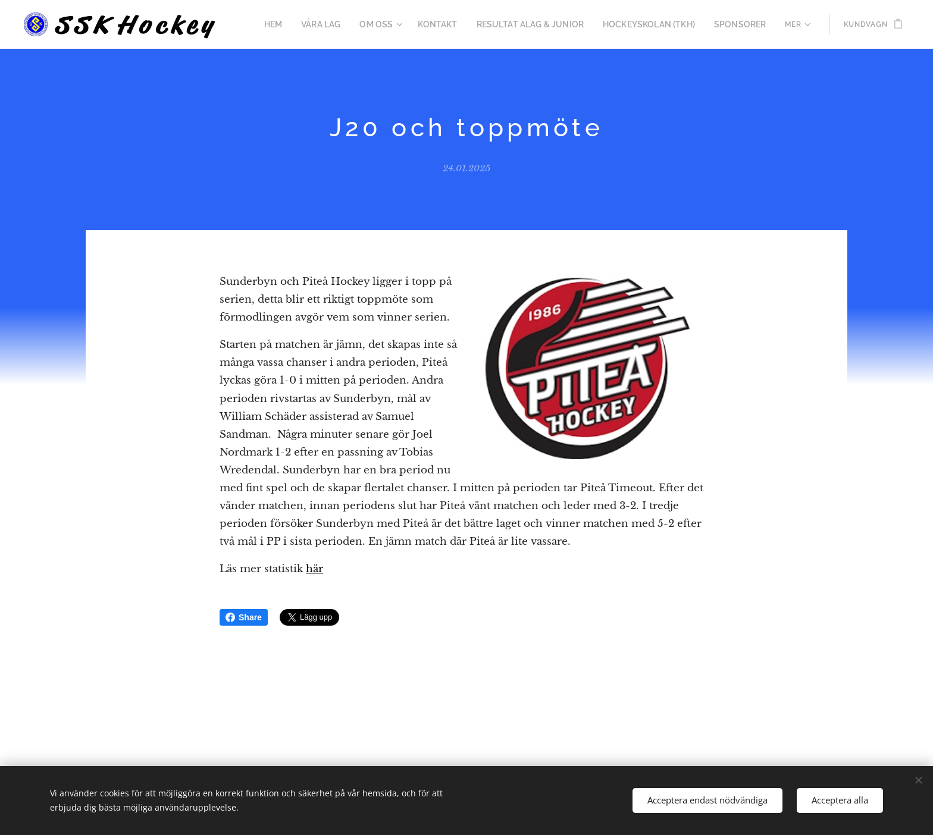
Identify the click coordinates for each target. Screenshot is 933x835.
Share (244, 617)
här (314, 569)
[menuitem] (306, 24)
